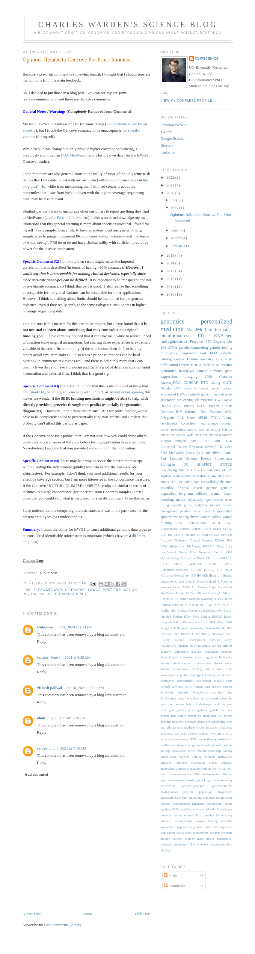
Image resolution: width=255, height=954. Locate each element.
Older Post (143, 913)
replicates (227, 809)
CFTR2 (227, 528)
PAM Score (182, 388)
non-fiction (219, 768)
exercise (227, 698)
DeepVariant (168, 552)
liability (227, 751)
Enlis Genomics (201, 552)
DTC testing (210, 383)
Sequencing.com (172, 470)
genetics (226, 488)
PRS (42, 594)
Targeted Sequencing (190, 628)
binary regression (206, 657)
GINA (178, 563)
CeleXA (214, 534)
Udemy (165, 640)
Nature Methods (189, 599)
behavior (226, 651)
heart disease (188, 733)
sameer (43, 657)
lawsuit (201, 751)
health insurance (207, 727)
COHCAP (191, 383)
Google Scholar (173, 138)
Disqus (183, 552)
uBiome (194, 844)
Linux (177, 587)
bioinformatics (219, 329)
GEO (164, 563)
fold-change (203, 704)
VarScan (215, 640)
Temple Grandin (215, 628)
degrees (228, 686)
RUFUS (217, 616)
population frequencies (215, 792)
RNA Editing (201, 616)
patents (176, 505)
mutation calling (200, 768)
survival (215, 832)
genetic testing (221, 347)
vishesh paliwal (49, 687)
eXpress (183, 488)
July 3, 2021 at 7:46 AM (67, 748)
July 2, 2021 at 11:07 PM (66, 718)
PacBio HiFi (168, 610)
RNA (187, 616)
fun (223, 704)
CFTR (228, 441)
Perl (163, 459)
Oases (219, 599)
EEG (177, 406)
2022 (171, 177)
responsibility (192, 815)
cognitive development (191, 675)
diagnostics (200, 692)
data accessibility (206, 482)
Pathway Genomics (189, 610)
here (53, 99)
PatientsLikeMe (69, 217)
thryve (210, 838)
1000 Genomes (218, 377)
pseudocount (215, 803)
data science (213, 686)
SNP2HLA (216, 622)
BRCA (196, 364)
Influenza (226, 575)
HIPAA (217, 453)
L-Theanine (225, 581)
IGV (179, 412)
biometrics (226, 657)
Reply (41, 641)
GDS (229, 558)
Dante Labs (225, 546)
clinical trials (214, 669)
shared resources (220, 435)
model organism (220, 762)
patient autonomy (222, 780)
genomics (173, 321)
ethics (204, 698)
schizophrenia (183, 821)
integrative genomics (190, 745)
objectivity (195, 500)
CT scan (202, 534)
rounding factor (213, 815)
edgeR (197, 488)
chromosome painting (187, 669)
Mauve (202, 587)
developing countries (175, 692)
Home (88, 913)
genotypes (203, 721)
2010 (171, 294)
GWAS (228, 563)
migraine (166, 762)
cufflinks (177, 686)
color (188, 482)
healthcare (226, 727)
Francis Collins (221, 406)
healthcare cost (170, 733)
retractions (213, 429)
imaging (191, 376)
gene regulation (198, 710)
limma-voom (169, 757)
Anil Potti (211, 441)
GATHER (209, 558)
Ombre (228, 599)
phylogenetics (169, 792)
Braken (195, 528)
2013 (171, 271)
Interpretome (169, 581)
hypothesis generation (174, 739)
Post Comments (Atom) (62, 925)
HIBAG (209, 569)
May (175, 207)
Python (177, 616)
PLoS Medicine (216, 605)
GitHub (196, 569)
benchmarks (169, 423)
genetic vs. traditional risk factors (210, 715)
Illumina (214, 575)
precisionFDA (34, 392)
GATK (227, 383)
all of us (195, 645)
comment (227, 675)
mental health (222, 494)
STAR (229, 622)
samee (42, 748)
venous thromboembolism (216, 844)
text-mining (181, 517)
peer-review (168, 786)
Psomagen (168, 465)
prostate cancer (191, 511)
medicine (209, 757)
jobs (208, 745)
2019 (171, 255)
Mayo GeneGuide (220, 587)
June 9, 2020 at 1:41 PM (74, 627)
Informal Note (196, 412)
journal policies (222, 745)
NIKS (174, 599)
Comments (174, 886)
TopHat (166, 476)
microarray (169, 353)
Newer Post (32, 913)
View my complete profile (186, 100)
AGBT (216, 523)
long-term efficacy (193, 494)
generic (211, 488)
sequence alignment (190, 827)
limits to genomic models (206, 394)
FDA (214, 353)
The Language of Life (216, 470)
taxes (200, 838)
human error (224, 733)
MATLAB (189, 587)
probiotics (209, 797)
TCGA (215, 418)
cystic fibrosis (194, 686)
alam (41, 718)
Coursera (207, 540)
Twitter (166, 132)
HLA (229, 569)
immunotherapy (207, 739)
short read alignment (218, 827)
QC (185, 465)
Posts (170, 875)
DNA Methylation (173, 546)
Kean (200, 581)
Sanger (165, 628)
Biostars (167, 145)
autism (227, 476)
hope (212, 733)
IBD (193, 575)
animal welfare (211, 645)
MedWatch (167, 593)
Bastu (229, 523)
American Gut (193, 353)
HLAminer (167, 575)
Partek (228, 453)
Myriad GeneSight (209, 593)
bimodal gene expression (177, 657)
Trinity (205, 634)
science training (206, 821)
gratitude (189, 727)
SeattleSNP (211, 364)
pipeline (188, 792)
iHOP (192, 739)
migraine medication (190, 762)
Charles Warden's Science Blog (128, 24)
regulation (185, 809)
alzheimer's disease (196, 476)
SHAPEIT (204, 465)
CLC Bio (167, 534)
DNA (229, 540)
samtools (166, 821)
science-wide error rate (191, 435)
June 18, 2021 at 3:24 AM (84, 687)
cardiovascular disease (208, 663)
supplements (201, 832)
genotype (190, 721)
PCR (195, 605)
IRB (205, 575)
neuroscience (209, 423)
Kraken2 (211, 581)
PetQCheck (210, 610)
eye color (167, 704)
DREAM (209, 546)
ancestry (206, 359)
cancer (202, 370)
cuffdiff (165, 686)
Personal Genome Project (190, 459)
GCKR (221, 558)
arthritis (227, 645)
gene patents (177, 710)
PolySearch (225, 610)
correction (188, 423)
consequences (185, 680)
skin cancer (168, 832)
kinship (165, 751)
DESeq (219, 540)
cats (219, 359)
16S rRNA (169, 347)
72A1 (180, 523)
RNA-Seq (223, 335)
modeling (167, 500)
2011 (171, 286)
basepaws (186, 370)
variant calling (211, 517)
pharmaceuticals (222, 786)
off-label (227, 774)
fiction (190, 704)
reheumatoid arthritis (206, 809)
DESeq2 (210, 447)
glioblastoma (175, 727)
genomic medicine (172, 721)
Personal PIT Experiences (211, 341)
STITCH (226, 465)
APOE (195, 441)
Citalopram (181, 540)
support (166, 441)
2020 (171, 193)
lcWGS (94, 590)
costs (229, 680)
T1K (173, 628)
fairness (179, 704)
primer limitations (190, 797)
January (177, 245)
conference (167, 680)
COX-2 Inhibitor (184, 534)
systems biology (184, 838)
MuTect (190, 593)
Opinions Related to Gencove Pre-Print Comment (77, 60)
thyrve (194, 517)
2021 (171, 185)
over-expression (186, 780)
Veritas (177, 476)
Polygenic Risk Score (178, 418)
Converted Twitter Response (182, 447)
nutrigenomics (211, 774)
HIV (220, 569)
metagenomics (174, 341)
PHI (201, 605)
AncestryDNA (171, 383)
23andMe (194, 329)
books (165, 482)
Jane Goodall (187, 581)
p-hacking (203, 780)
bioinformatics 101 (182, 335)
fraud (215, 704)
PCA (188, 605)
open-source (214, 500)
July (175, 200)
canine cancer (180, 663)
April (175, 230)
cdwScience (207, 58)
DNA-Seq (225, 447)
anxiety (217, 476)
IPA (199, 575)
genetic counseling (193, 347)
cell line (176, 482)
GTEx (212, 563)
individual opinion (128, 392)
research (209, 511)
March (176, 238)
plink (187, 505)
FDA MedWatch (74, 155)
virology (166, 850)
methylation (225, 757)
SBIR (52, 594)
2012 (171, 278)
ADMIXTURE (197, 523)
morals (181, 500)
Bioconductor (169, 528)
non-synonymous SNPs (184, 774)
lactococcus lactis (183, 751)
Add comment (36, 774)
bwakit (165, 663)
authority (166, 651)
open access (168, 780)
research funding (171, 815)
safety (229, 815)
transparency (72, 594)
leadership (214, 751)
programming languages (188, 803)
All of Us (53, 392)
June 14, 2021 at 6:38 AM (70, 657)
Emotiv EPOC (195, 406)
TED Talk (192, 470)
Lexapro (166, 587)
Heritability (182, 575)
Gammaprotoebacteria (174, 569)
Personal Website (174, 125)
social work (183, 832)
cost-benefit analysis (210, 680)
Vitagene (182, 645)
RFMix (202, 418)
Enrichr (219, 552)
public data (196, 429)
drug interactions (188, 698)
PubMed (166, 616)
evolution (215, 698)
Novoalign (207, 599)
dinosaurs (217, 692)
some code (97, 448)
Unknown (45, 627)
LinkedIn (168, 152)
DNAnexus (194, 546)
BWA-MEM (224, 400)
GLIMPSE (195, 563)
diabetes (215, 370)
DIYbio (166, 406)
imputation (168, 494)
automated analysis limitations (196, 651)
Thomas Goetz (190, 634)
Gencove (77, 590)
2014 (171, 263)
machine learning (190, 757)
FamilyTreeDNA (191, 558)
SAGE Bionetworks (186, 622)
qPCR (175, 809)
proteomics (179, 429)
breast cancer (210, 388)
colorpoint (213, 675)
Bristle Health (212, 528)
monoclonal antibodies (175, 768)
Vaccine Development (189, 640)
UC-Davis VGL (222, 634)
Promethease (224, 459)
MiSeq (180, 593)
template (181, 441)
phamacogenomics (193, 786)
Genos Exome (186, 359)
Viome (227, 418)
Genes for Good (198, 453)
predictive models (207, 505)
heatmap (203, 733)
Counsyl (195, 540)
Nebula (166, 388)
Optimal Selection (172, 605)
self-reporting (204, 400)
